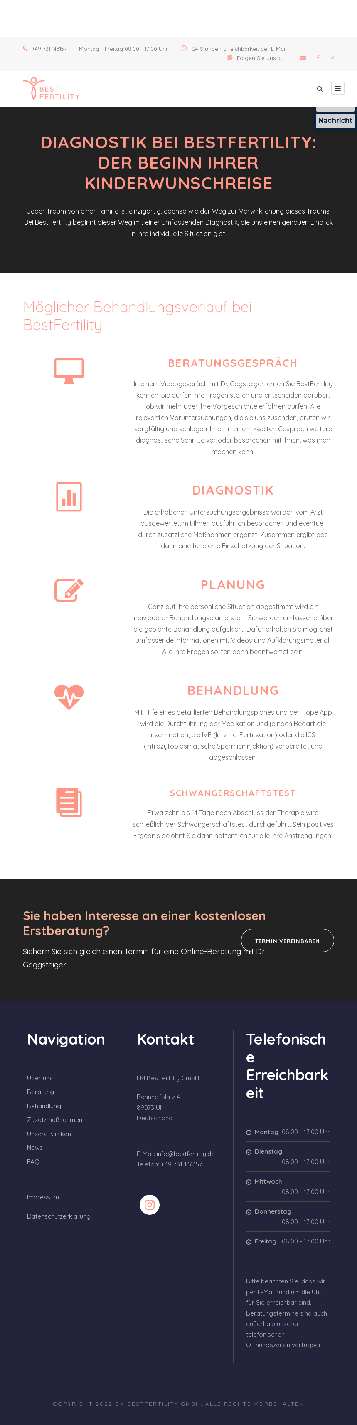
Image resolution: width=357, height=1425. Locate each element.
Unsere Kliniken (49, 1134)
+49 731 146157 (49, 48)
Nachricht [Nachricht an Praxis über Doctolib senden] (335, 120)
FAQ (33, 1162)
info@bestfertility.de (186, 1154)
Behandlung (44, 1106)
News (35, 1147)
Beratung (40, 1092)
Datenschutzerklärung (59, 1216)
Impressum (43, 1197)
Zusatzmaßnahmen (54, 1120)
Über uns (40, 1078)
